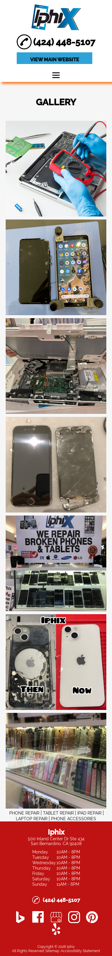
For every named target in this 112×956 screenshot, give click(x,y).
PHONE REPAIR (24, 813)
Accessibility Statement (80, 951)
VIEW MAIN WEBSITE (54, 59)
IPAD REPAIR (89, 813)
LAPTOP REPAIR (31, 818)
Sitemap (52, 951)
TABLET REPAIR (58, 813)
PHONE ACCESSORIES (73, 818)
